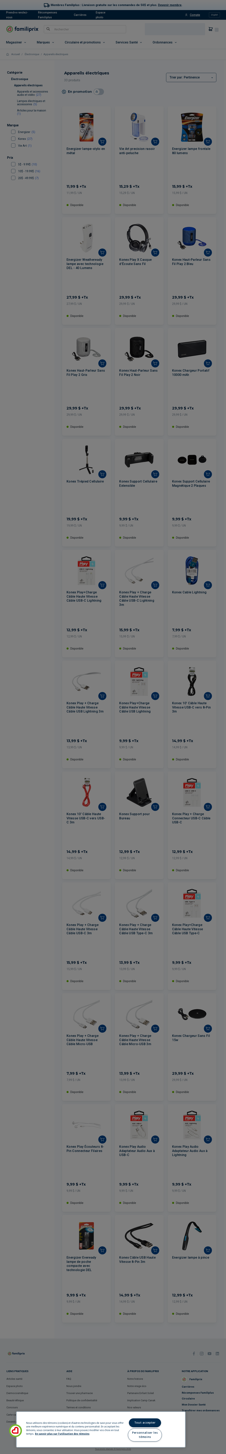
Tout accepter (145, 1422)
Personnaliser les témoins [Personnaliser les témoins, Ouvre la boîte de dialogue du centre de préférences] (145, 1435)
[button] (15, 1430)
